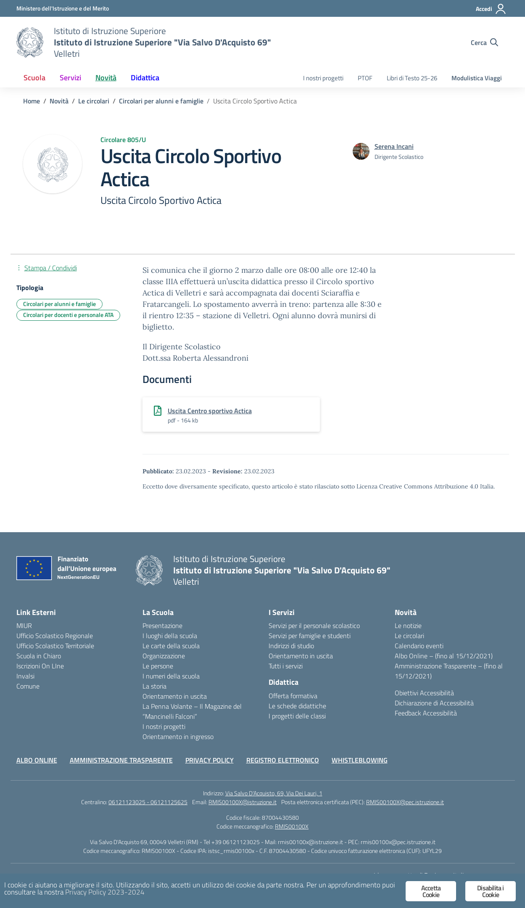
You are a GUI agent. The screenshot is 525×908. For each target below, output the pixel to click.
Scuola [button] (34, 77)
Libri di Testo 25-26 (412, 78)
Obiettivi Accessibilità (424, 693)
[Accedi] (491, 9)
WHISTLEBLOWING (360, 760)
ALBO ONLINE (36, 760)
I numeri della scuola (171, 676)
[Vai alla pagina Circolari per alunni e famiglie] (161, 101)
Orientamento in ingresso (178, 736)
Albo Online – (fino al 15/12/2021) (444, 656)
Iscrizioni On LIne (40, 666)
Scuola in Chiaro (38, 656)
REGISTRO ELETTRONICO (282, 760)
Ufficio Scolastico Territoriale (55, 646)
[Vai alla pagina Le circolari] (93, 101)
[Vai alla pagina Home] (31, 101)
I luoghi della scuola (169, 636)
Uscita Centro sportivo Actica (210, 411)
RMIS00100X (292, 826)
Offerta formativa (293, 696)
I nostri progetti (323, 78)
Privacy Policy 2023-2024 (105, 892)
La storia (154, 686)
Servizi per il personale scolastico (314, 625)
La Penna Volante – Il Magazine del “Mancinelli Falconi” (192, 711)
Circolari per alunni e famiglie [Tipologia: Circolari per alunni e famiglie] (59, 303)
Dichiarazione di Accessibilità (434, 703)
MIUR (24, 625)
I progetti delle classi (297, 716)
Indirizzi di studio (291, 646)
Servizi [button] (70, 77)
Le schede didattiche (297, 706)
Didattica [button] (145, 77)
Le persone (157, 666)
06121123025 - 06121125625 (147, 801)
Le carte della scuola (171, 646)
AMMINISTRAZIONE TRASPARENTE (121, 760)
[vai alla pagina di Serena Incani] (394, 146)
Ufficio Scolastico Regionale (54, 636)
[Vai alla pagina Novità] (59, 101)
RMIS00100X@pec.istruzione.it (405, 801)
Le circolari (409, 636)
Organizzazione (163, 656)
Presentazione (162, 625)
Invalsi (25, 676)
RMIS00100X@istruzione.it (242, 801)
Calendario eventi (419, 646)
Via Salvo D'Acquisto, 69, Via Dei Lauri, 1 (273, 793)
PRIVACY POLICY (209, 760)
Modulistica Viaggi (476, 78)
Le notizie (408, 625)
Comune (28, 686)
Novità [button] (105, 77)
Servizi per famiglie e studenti (310, 636)
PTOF (365, 78)
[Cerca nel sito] (484, 42)
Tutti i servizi (286, 666)
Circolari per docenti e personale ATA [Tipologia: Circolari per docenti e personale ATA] (68, 314)
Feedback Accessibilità (426, 713)
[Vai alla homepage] (29, 42)
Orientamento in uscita (174, 696)
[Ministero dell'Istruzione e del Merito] (62, 8)
